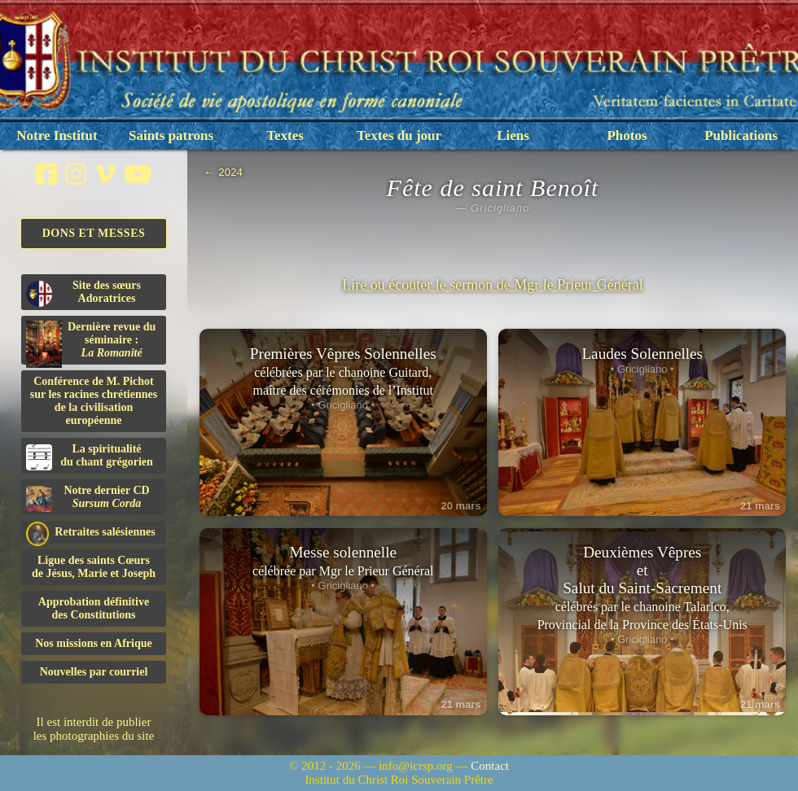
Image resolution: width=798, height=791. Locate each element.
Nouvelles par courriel (94, 672)
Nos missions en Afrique (93, 643)
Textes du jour (399, 135)
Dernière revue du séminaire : (91, 343)
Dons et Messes (94, 233)
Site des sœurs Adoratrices (83, 293)
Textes (285, 135)
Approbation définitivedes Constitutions (93, 608)
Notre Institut (56, 135)
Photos (627, 135)
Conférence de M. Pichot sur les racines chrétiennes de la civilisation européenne (93, 400)
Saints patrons (171, 135)
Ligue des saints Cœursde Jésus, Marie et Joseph (94, 566)
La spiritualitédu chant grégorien (89, 456)
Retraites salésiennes (91, 533)
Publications (741, 135)
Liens (513, 135)
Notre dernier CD (88, 498)
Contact (490, 765)
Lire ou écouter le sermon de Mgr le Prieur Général (492, 285)
